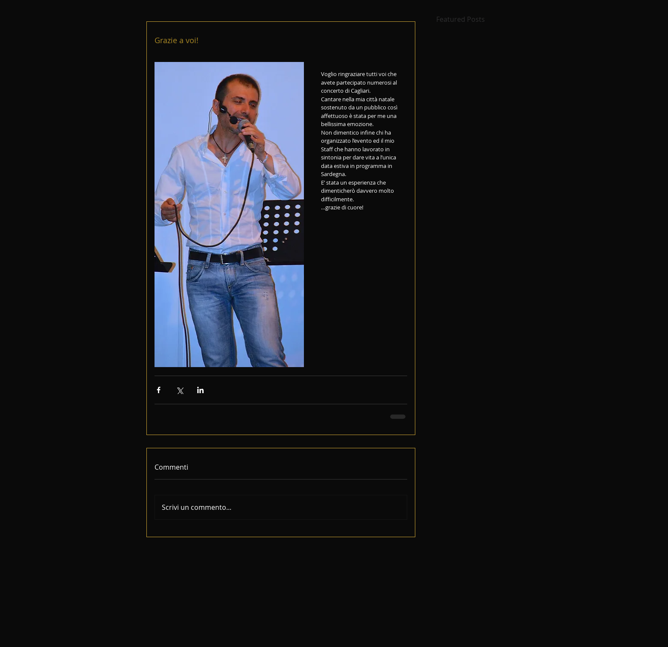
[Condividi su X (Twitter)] (179, 390)
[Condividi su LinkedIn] (200, 390)
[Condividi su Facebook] (159, 390)
